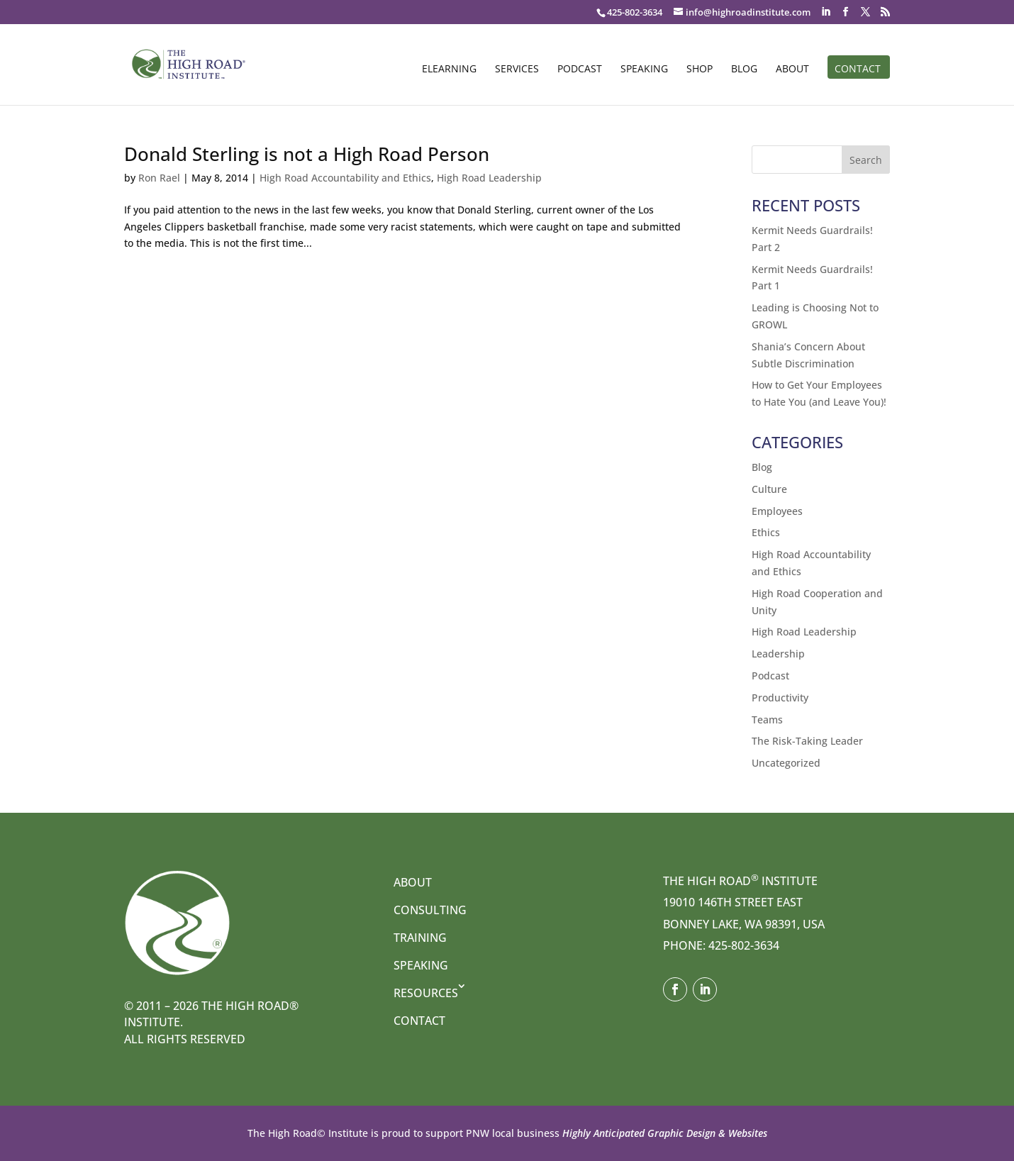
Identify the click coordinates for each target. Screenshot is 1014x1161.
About (792, 69)
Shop (699, 69)
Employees (777, 511)
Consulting (430, 910)
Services (517, 69)
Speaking (644, 69)
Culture (769, 489)
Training (420, 937)
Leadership (778, 653)
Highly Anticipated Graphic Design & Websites (663, 1133)
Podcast (579, 69)
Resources (426, 993)
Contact (858, 69)
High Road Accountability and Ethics (345, 177)
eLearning (449, 69)
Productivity (780, 697)
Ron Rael (159, 177)
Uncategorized (786, 763)
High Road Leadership (489, 177)
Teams (767, 719)
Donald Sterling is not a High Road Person (306, 154)
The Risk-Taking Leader (807, 741)
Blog (744, 69)
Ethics (766, 532)
